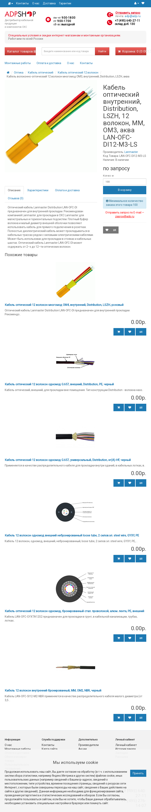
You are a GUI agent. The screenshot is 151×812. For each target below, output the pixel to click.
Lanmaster (131, 152)
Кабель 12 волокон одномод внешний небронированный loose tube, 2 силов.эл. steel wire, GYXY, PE (72, 535)
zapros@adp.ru (124, 216)
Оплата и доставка (49, 63)
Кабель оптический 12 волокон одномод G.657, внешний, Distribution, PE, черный (59, 384)
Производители (88, 745)
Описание (14, 190)
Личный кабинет (126, 745)
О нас (35, 3)
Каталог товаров (21, 51)
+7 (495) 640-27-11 (127, 20)
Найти (102, 51)
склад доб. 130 (125, 24)
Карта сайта (49, 748)
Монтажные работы (18, 63)
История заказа (125, 748)
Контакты (22, 3)
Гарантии (65, 3)
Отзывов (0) (15, 198)
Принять (138, 773)
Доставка (49, 3)
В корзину (125, 190)
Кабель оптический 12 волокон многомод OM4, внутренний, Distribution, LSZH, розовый (64, 305)
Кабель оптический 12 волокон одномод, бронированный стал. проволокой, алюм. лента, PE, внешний (74, 611)
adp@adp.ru (133, 16)
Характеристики (37, 190)
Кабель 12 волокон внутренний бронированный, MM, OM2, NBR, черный (53, 690)
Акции (82, 748)
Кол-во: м (108, 175)
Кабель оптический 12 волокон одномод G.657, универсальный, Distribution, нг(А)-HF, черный (68, 460)
